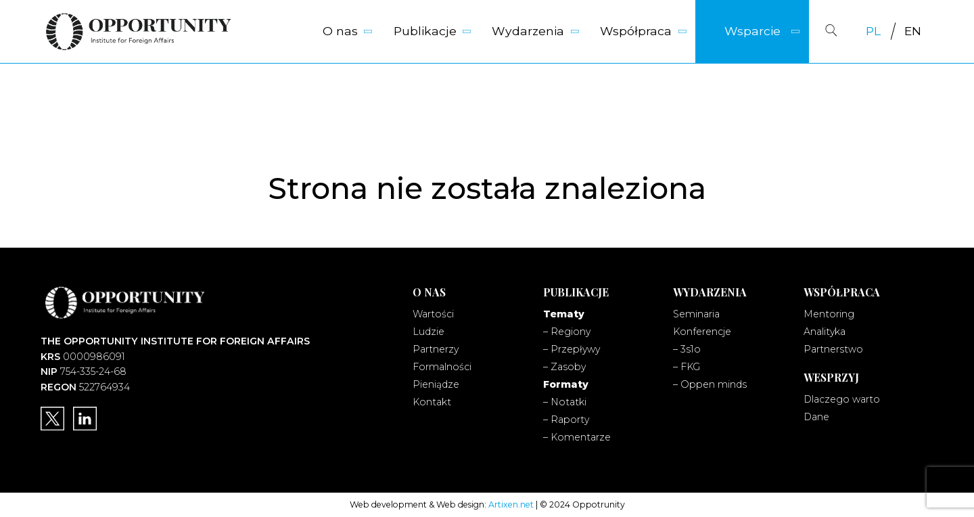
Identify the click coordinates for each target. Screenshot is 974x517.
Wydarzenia (528, 31)
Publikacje (425, 31)
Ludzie (428, 331)
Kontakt (432, 402)
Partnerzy (436, 349)
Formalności (442, 367)
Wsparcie (752, 31)
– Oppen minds (710, 384)
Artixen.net (511, 504)
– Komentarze (577, 437)
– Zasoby (564, 367)
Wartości (433, 314)
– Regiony (566, 331)
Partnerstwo (833, 349)
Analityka (824, 331)
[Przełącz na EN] (913, 31)
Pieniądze (436, 384)
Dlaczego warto (842, 399)
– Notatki (564, 402)
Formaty (565, 384)
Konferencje (702, 331)
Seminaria (696, 314)
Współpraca (636, 31)
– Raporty (566, 419)
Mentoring (829, 314)
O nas (340, 31)
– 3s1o (687, 349)
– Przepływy (571, 349)
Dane (816, 417)
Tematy (563, 314)
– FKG (686, 367)
